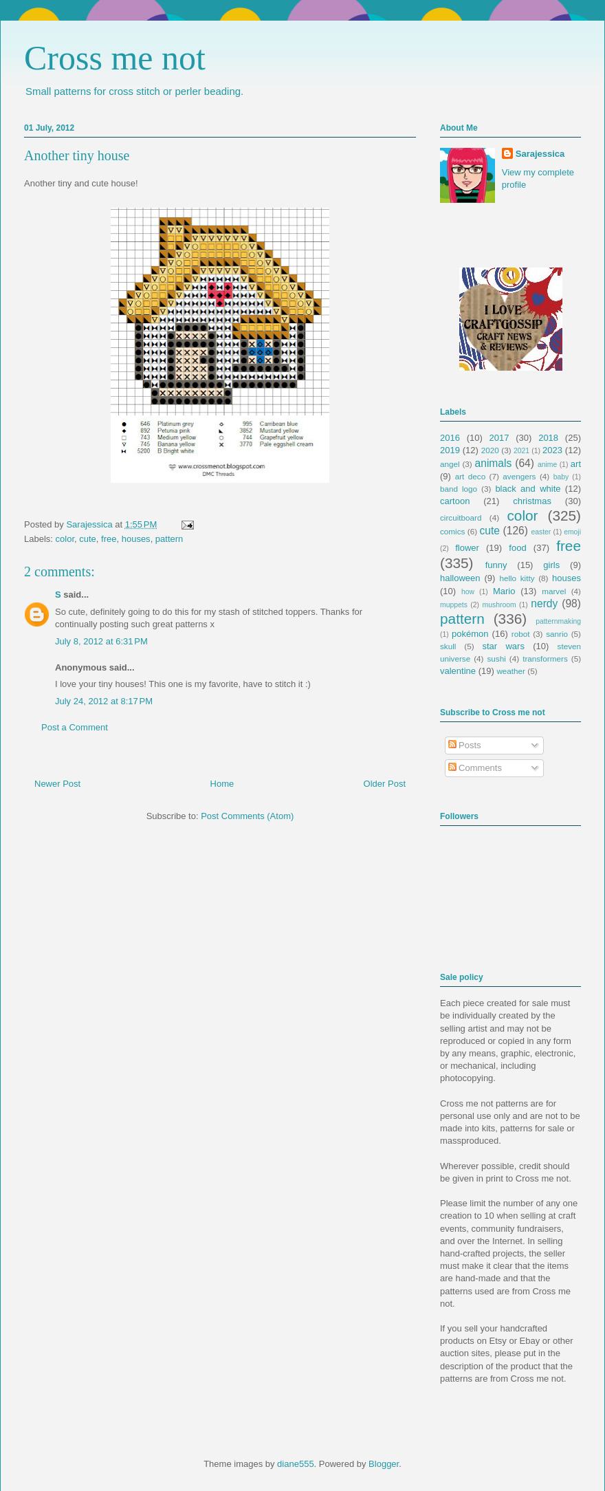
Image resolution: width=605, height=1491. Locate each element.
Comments (475, 768)
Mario (504, 591)
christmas (532, 501)
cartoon (455, 501)
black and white (527, 488)
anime (547, 464)
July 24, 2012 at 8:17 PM (104, 701)
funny (496, 565)
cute (87, 539)
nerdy (544, 603)
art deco (470, 476)
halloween (460, 578)
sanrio (557, 633)
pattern (169, 539)
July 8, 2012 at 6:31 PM (101, 641)
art (576, 464)
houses (136, 539)
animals (493, 463)
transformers (545, 658)
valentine (458, 671)
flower (467, 548)
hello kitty (516, 578)
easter (541, 532)
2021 (521, 451)
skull (448, 646)
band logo (458, 488)
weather (510, 670)
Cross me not (115, 58)
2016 (450, 438)
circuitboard (460, 517)
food (517, 548)
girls (551, 565)
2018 (548, 438)
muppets (454, 605)
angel (450, 463)
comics (452, 531)
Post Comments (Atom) (247, 816)
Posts (464, 745)
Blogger (383, 1464)
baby (561, 477)
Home (222, 784)
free (108, 539)
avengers (519, 476)
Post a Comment (74, 727)
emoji (572, 532)
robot (521, 633)
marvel (554, 591)
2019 (450, 450)
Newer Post (57, 784)
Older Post (385, 784)
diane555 (295, 1464)
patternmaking (558, 621)
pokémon (470, 634)
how (467, 592)
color (65, 539)
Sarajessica (90, 524)
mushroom (499, 605)
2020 (490, 450)
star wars (504, 646)
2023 (552, 450)
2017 (499, 438)
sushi (496, 658)
